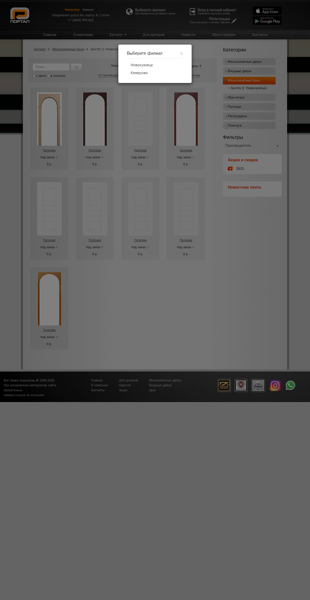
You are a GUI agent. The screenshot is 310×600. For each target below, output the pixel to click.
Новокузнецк (142, 65)
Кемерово (139, 73)
